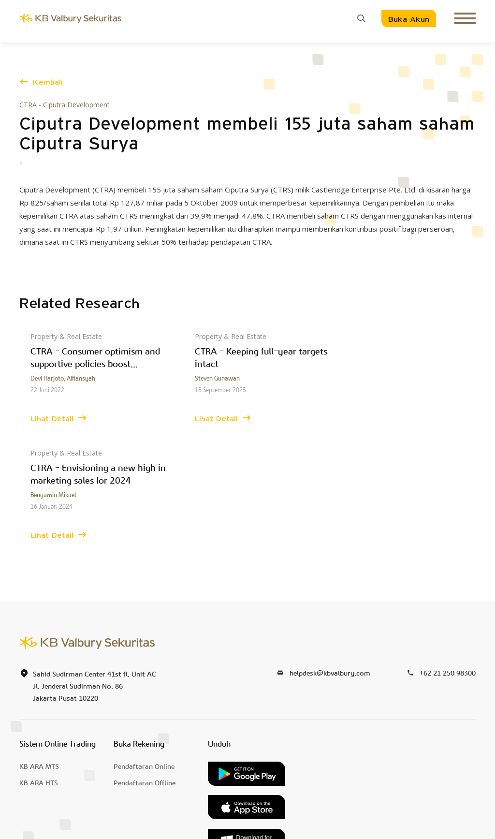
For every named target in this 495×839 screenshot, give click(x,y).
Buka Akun (408, 19)
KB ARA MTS (39, 650)
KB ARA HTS (38, 666)
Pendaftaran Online (144, 650)
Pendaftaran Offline (144, 666)
